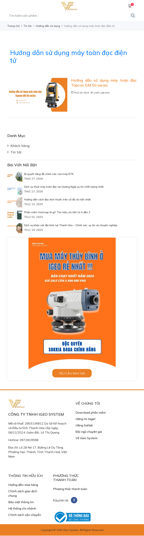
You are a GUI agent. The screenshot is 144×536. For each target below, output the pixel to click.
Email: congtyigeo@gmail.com (28, 464)
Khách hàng (20, 146)
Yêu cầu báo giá (72, 373)
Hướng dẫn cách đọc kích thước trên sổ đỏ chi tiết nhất (57, 199)
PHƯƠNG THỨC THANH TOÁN (66, 478)
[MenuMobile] (11, 5)
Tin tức (28, 26)
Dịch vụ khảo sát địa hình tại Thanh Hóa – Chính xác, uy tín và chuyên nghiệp (70, 225)
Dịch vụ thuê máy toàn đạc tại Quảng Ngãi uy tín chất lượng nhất (64, 187)
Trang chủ (13, 26)
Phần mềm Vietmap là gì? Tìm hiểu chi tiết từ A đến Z (57, 212)
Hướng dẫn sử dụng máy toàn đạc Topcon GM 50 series (104, 82)
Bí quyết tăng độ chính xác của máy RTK (49, 174)
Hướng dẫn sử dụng (48, 26)
